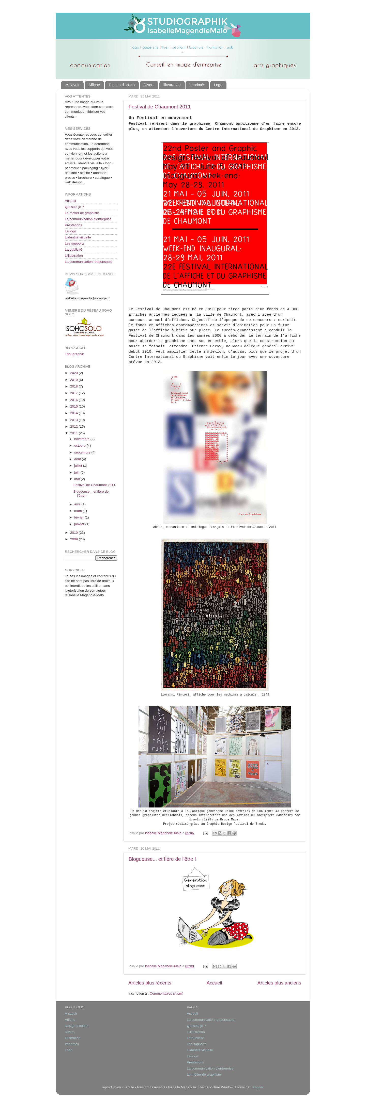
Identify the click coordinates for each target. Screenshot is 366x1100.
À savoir (73, 85)
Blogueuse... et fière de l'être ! (162, 859)
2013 (74, 420)
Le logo (70, 231)
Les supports (74, 243)
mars (78, 511)
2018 (74, 386)
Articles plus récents (149, 982)
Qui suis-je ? (74, 207)
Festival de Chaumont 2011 (160, 106)
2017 (74, 393)
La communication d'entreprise (88, 219)
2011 (74, 433)
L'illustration (74, 255)
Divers (149, 85)
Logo (218, 85)
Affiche (94, 85)
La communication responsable (88, 262)
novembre (82, 439)
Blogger (257, 1087)
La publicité (73, 249)
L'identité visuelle (78, 237)
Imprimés (197, 85)
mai (77, 479)
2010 (74, 533)
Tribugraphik (74, 354)
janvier (79, 524)
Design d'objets (122, 85)
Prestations (73, 225)
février (79, 517)
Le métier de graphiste (82, 213)
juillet (78, 465)
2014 (74, 413)
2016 (74, 400)
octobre (80, 445)
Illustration (171, 85)
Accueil (214, 982)
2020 (74, 373)
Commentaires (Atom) (166, 993)
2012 (74, 426)
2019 (74, 380)
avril (78, 504)
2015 (74, 406)
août (78, 459)
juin (77, 472)
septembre (83, 452)
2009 (74, 539)
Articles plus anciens (279, 982)
